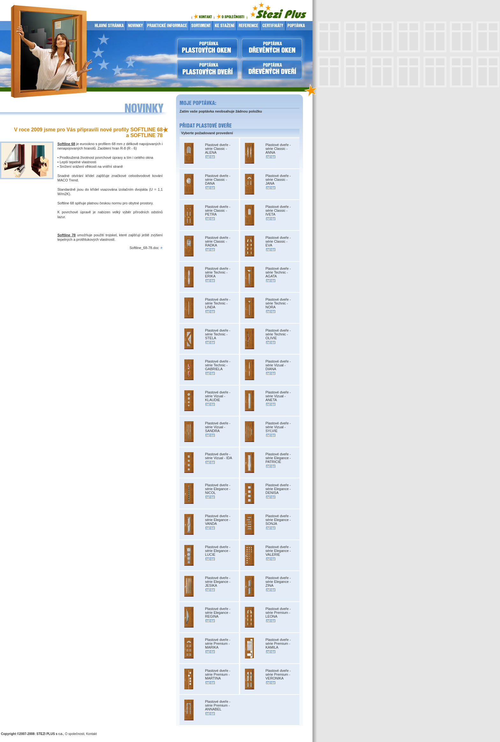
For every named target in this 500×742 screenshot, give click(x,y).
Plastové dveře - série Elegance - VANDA (218, 519)
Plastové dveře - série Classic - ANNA (278, 148)
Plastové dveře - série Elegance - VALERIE (278, 550)
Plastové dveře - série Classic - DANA (217, 179)
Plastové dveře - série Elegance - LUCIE (218, 550)
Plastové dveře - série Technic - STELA (217, 334)
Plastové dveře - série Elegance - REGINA (218, 612)
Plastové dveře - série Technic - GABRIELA (217, 365)
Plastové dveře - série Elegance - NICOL (218, 489)
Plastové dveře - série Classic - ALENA (217, 148)
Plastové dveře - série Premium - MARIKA (217, 643)
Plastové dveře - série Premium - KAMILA (278, 643)
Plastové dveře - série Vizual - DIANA (278, 365)
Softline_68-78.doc (144, 248)
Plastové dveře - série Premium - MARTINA (217, 674)
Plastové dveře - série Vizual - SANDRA (217, 427)
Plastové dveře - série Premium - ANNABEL (217, 705)
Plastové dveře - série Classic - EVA (278, 241)
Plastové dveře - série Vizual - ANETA (278, 396)
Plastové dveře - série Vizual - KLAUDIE (217, 396)
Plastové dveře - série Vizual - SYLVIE (278, 427)
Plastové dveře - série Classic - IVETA (278, 210)
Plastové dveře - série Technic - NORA (278, 303)
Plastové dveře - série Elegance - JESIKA (218, 581)
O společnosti (75, 734)
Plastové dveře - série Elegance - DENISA (278, 489)
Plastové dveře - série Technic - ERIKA (217, 272)
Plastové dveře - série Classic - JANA (278, 179)
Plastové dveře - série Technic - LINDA (217, 303)
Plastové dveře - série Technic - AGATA (278, 272)
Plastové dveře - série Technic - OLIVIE (278, 334)
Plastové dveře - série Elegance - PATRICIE (278, 458)
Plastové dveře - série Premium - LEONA (278, 612)
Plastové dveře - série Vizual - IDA (218, 456)
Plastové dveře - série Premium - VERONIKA (278, 674)
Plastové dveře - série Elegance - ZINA (278, 581)
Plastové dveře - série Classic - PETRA (217, 210)
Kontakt (91, 734)
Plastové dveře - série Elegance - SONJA (278, 519)
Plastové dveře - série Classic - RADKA (217, 241)
